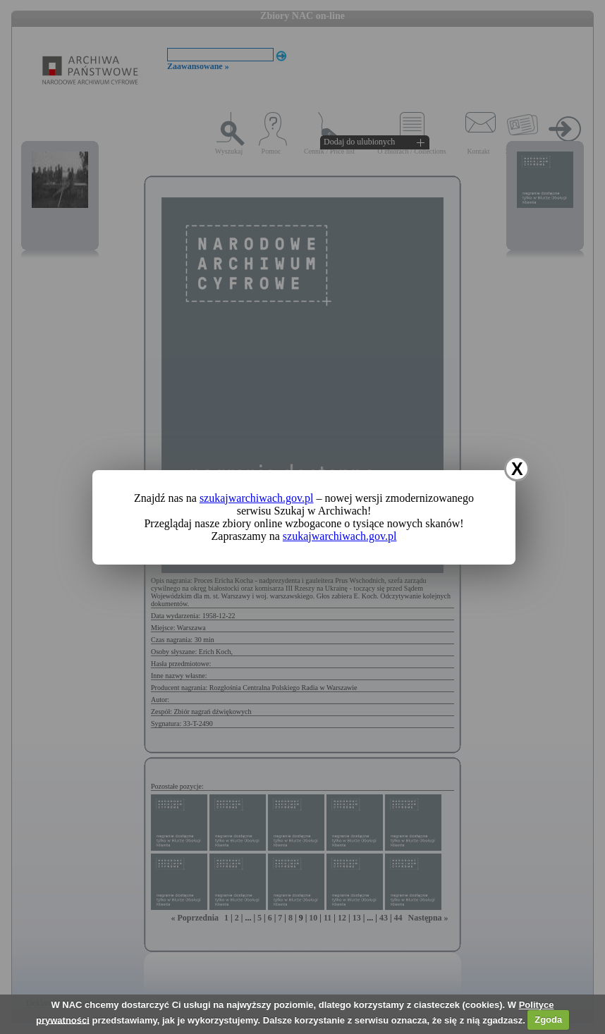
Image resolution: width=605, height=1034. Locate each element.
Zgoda (548, 1019)
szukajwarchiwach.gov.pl (257, 498)
